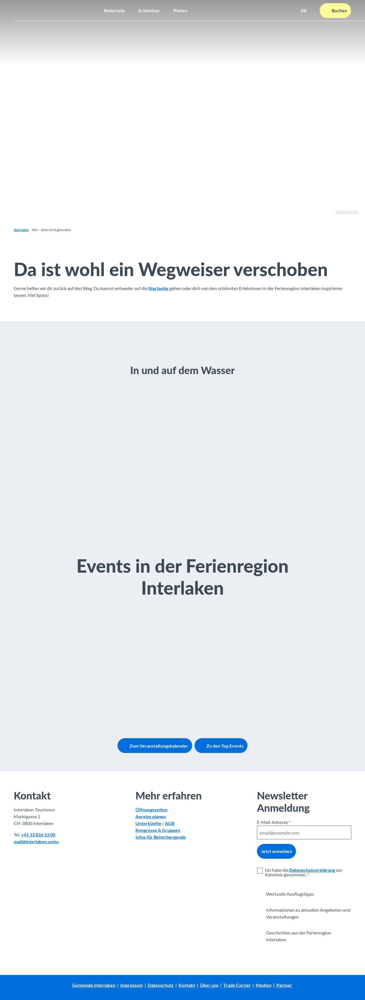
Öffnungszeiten (151, 810)
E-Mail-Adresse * (273, 822)
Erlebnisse (149, 10)
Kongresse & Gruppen (157, 830)
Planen (180, 10)
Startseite (21, 230)
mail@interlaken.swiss (36, 841)
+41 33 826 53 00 (38, 835)
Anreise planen (150, 816)
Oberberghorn (347, 211)
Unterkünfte (148, 823)
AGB (169, 823)
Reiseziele (114, 10)
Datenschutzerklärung (312, 870)
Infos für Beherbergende (160, 837)
